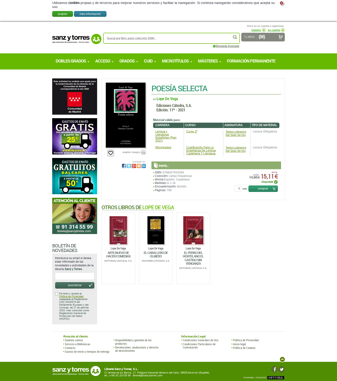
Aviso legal (239, 344)
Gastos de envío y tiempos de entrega (87, 351)
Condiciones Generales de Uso (200, 340)
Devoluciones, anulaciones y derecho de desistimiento (136, 349)
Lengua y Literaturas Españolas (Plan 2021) (165, 136)
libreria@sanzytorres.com (147, 375)
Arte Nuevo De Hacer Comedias (118, 254)
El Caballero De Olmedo (156, 254)
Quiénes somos (74, 340)
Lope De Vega (167, 98)
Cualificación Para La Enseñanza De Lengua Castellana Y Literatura (201, 150)
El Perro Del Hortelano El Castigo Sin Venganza (193, 258)
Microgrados (163, 147)
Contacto (70, 347)
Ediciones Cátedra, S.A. (174, 105)
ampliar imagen (131, 152)
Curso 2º (191, 131)
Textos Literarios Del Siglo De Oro (236, 133)
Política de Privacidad (71, 296)
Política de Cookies (244, 347)
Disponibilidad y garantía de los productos (133, 341)
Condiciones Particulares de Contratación (199, 345)
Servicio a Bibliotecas (77, 344)
